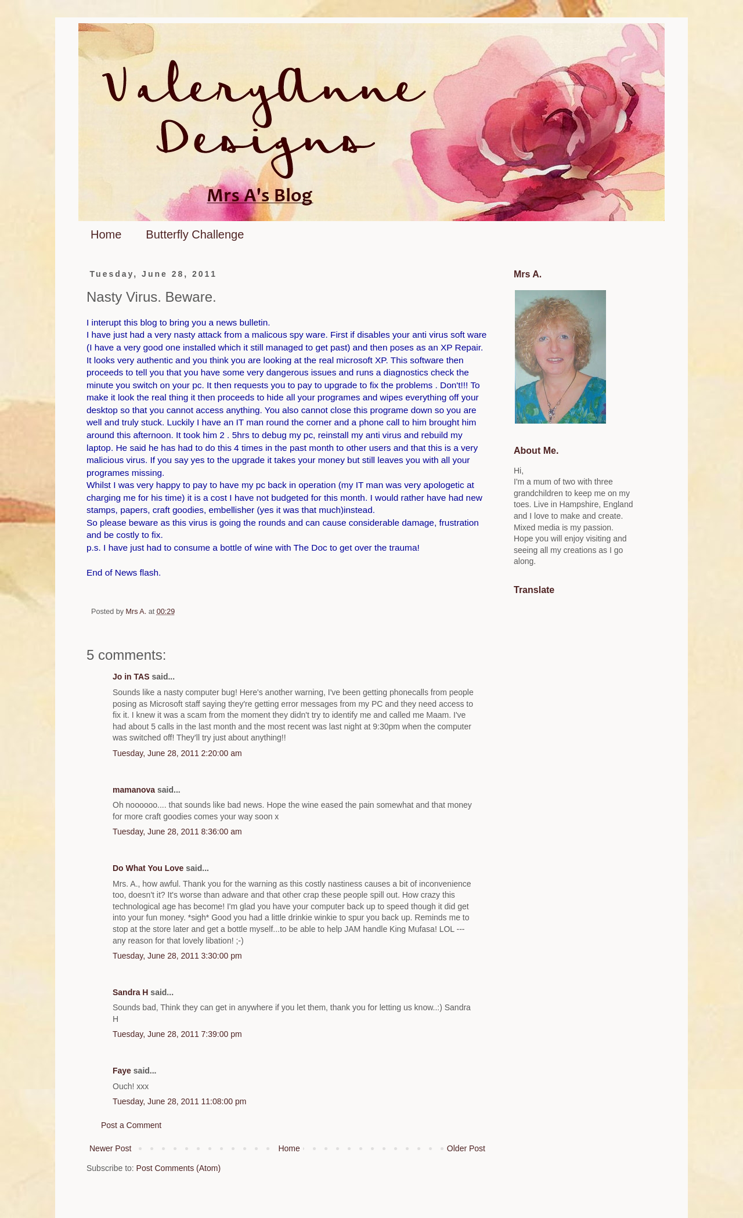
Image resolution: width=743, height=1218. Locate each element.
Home (106, 234)
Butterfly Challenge (195, 234)
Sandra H (130, 992)
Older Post (466, 1148)
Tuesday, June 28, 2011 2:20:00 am (177, 753)
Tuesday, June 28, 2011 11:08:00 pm (179, 1101)
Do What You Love (148, 868)
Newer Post (110, 1148)
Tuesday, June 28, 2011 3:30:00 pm (177, 955)
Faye (122, 1070)
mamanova (134, 789)
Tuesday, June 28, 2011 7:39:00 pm (177, 1034)
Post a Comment (131, 1125)
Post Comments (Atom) (178, 1168)
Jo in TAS (131, 676)
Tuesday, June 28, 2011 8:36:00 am (177, 831)
